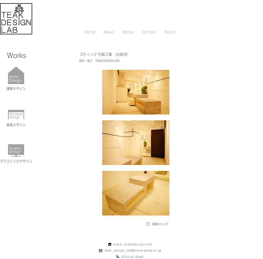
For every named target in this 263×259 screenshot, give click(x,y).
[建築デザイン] (16, 88)
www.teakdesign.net (133, 244)
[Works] (17, 55)
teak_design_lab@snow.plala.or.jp (133, 251)
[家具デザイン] (16, 125)
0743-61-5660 (133, 257)
